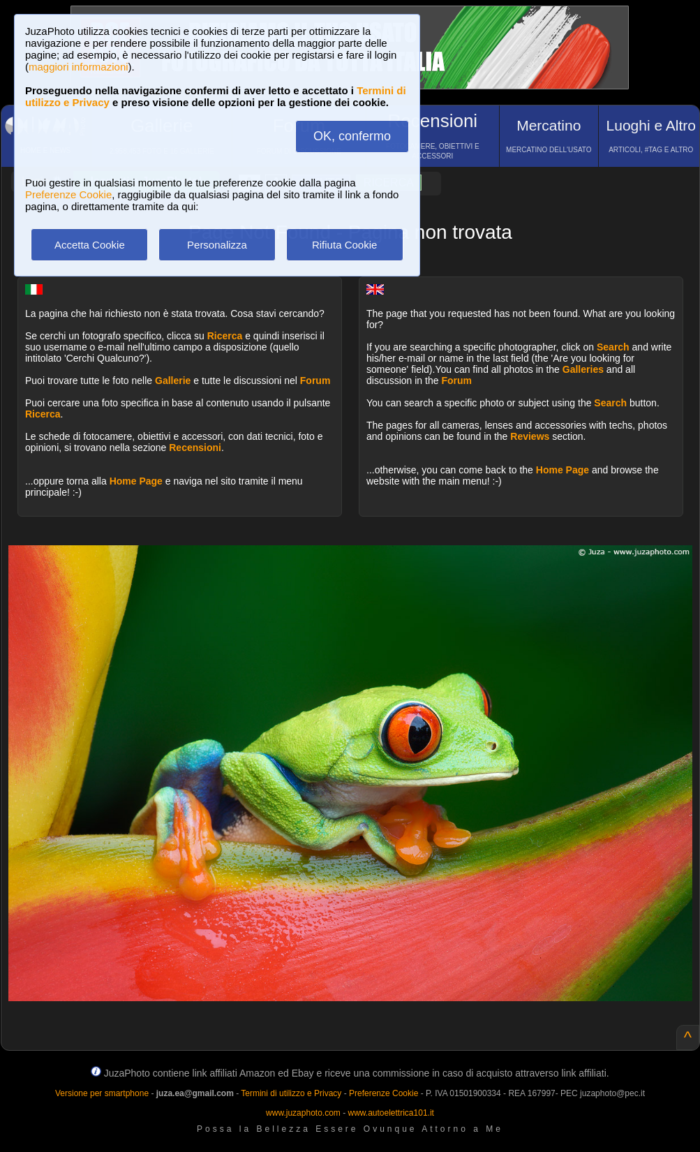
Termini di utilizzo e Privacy (291, 1093)
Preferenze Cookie (68, 194)
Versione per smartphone (102, 1093)
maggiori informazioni (78, 67)
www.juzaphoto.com (303, 1113)
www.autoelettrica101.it (390, 1113)
